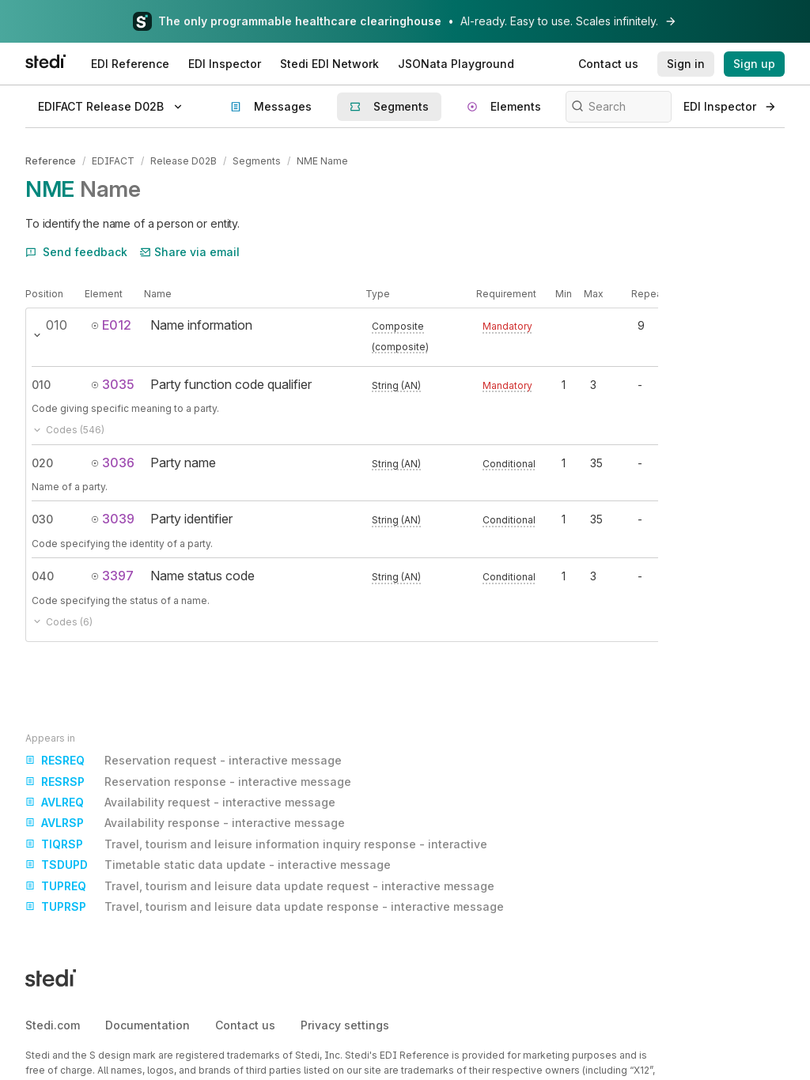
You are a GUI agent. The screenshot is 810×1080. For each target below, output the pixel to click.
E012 (111, 325)
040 (43, 576)
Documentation (147, 1025)
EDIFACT (113, 161)
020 (42, 463)
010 (41, 384)
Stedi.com (52, 1025)
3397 (112, 575)
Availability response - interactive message (185, 823)
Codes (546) (68, 430)
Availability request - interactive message (180, 802)
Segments (257, 161)
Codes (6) (62, 622)
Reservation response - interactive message (188, 782)
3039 (112, 519)
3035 (112, 384)
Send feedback (76, 252)
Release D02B (183, 161)
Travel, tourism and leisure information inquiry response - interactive (256, 844)
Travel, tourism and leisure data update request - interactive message (259, 886)
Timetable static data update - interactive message (208, 865)
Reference (50, 161)
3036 (112, 462)
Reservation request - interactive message (183, 760)
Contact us (245, 1025)
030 (42, 519)
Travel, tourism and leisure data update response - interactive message (264, 907)
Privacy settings (345, 1025)
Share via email (190, 252)
